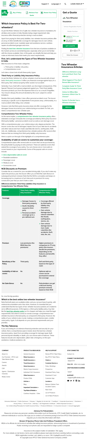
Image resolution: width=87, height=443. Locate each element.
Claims (47, 360)
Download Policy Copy (52, 372)
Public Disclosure (23, 401)
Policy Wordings (50, 366)
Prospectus (48, 369)
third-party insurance (13, 80)
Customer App (49, 378)
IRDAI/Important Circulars (64, 403)
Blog (25, 384)
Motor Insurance (29, 357)
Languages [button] (55, 4)
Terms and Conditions (72, 37)
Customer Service (51, 363)
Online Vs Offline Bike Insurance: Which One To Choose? (71, 94)
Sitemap (35, 403)
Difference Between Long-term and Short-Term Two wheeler (72, 74)
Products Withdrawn (47, 406)
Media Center (6, 377)
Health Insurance (29, 360)
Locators (48, 381)
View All (68, 107)
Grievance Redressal (11, 401)
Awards (4, 365)
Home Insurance (29, 366)
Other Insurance (29, 375)
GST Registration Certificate (47, 403)
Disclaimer (78, 401)
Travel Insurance (29, 363)
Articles (26, 381)
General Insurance (29, 354)
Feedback (55, 401)
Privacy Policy (18, 403)
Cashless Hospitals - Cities (32, 393)
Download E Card (50, 375)
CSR (3, 368)
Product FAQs (28, 378)
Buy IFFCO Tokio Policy (52, 357)
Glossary (32, 401)
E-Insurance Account (61, 406)
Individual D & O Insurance (32, 372)
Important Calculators (31, 387)
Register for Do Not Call (44, 401)
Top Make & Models (30, 390)
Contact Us (70, 354)
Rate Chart (48, 389)
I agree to (72, 37)
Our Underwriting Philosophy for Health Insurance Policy (22, 406)
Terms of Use (27, 403)
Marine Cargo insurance (31, 369)
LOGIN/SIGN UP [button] (76, 4)
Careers (4, 362)
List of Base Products (52, 396)
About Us (5, 354)
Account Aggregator (74, 406)
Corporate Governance (66, 401)
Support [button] (44, 4)
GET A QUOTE (70, 46)
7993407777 (71, 360)
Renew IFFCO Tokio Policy (53, 354)
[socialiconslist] (68, 381)
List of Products (50, 392)
